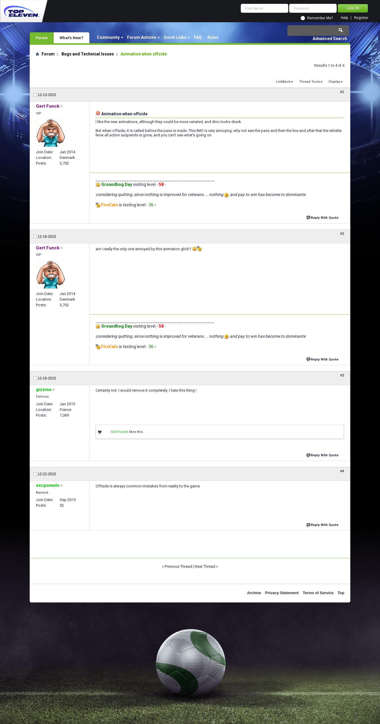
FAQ (198, 37)
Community (108, 37)
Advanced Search (330, 38)
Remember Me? (320, 18)
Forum (42, 37)
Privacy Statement (282, 593)
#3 (342, 375)
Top (341, 593)
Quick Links (175, 37)
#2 (342, 234)
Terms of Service (318, 593)
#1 (342, 92)
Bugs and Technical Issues (87, 54)
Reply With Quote (323, 217)
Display (334, 82)
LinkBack (283, 82)
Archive (254, 593)
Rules (213, 37)
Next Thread (205, 566)
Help (344, 18)
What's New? (71, 37)
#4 (342, 471)
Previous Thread (178, 566)
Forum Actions (141, 37)
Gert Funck (119, 432)
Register (361, 18)
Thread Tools (309, 82)
